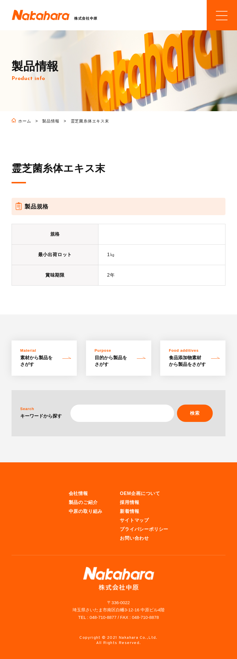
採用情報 (129, 502)
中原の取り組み (86, 511)
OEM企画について (140, 493)
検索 (195, 413)
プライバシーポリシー (144, 529)
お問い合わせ (134, 538)
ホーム (24, 121)
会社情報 (78, 493)
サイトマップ (134, 520)
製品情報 (50, 121)
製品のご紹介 (83, 502)
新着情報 (129, 511)
